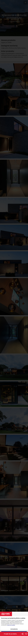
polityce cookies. (11, 625)
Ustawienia (14, 629)
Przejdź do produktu (10, 634)
